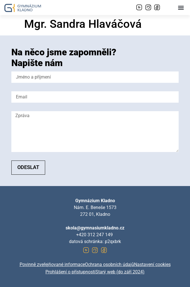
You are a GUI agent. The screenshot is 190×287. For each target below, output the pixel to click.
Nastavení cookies (152, 264)
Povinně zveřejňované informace (52, 264)
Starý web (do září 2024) (120, 272)
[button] (181, 7)
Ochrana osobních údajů (109, 264)
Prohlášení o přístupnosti (70, 272)
